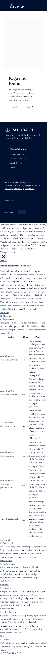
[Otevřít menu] (37, 5)
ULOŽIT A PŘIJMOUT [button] (10, 653)
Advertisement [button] (7, 608)
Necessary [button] (4, 312)
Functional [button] (5, 539)
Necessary (7, 315)
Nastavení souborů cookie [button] (11, 248)
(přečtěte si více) (38, 245)
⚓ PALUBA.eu (17, 5)
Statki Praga (19, 188)
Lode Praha (29, 188)
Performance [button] (6, 560)
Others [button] (3, 636)
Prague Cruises (31, 185)
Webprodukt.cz (10, 212)
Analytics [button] (4, 584)
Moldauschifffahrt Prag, (15, 185)
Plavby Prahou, (26, 182)
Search (31, 106)
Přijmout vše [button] (29, 248)
